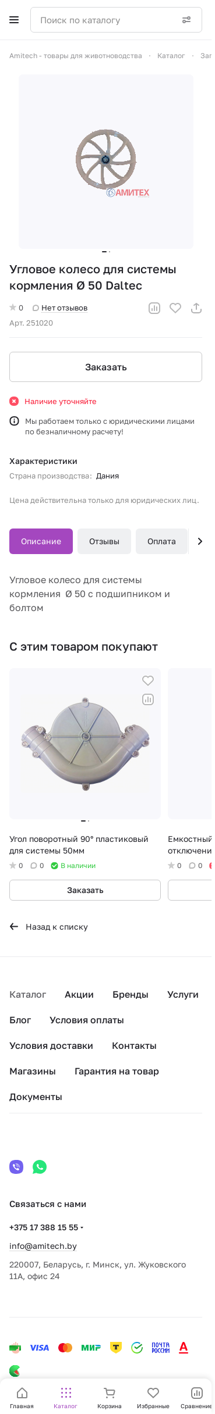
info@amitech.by (43, 1246)
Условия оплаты (87, 1020)
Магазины (32, 1071)
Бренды (130, 994)
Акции (79, 994)
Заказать (106, 367)
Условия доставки (51, 1045)
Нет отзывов (60, 307)
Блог (20, 1020)
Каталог (27, 994)
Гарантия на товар (117, 1071)
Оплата (161, 541)
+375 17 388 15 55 (43, 1227)
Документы (35, 1096)
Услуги (183, 994)
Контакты (134, 1045)
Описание (41, 541)
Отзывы (104, 541)
